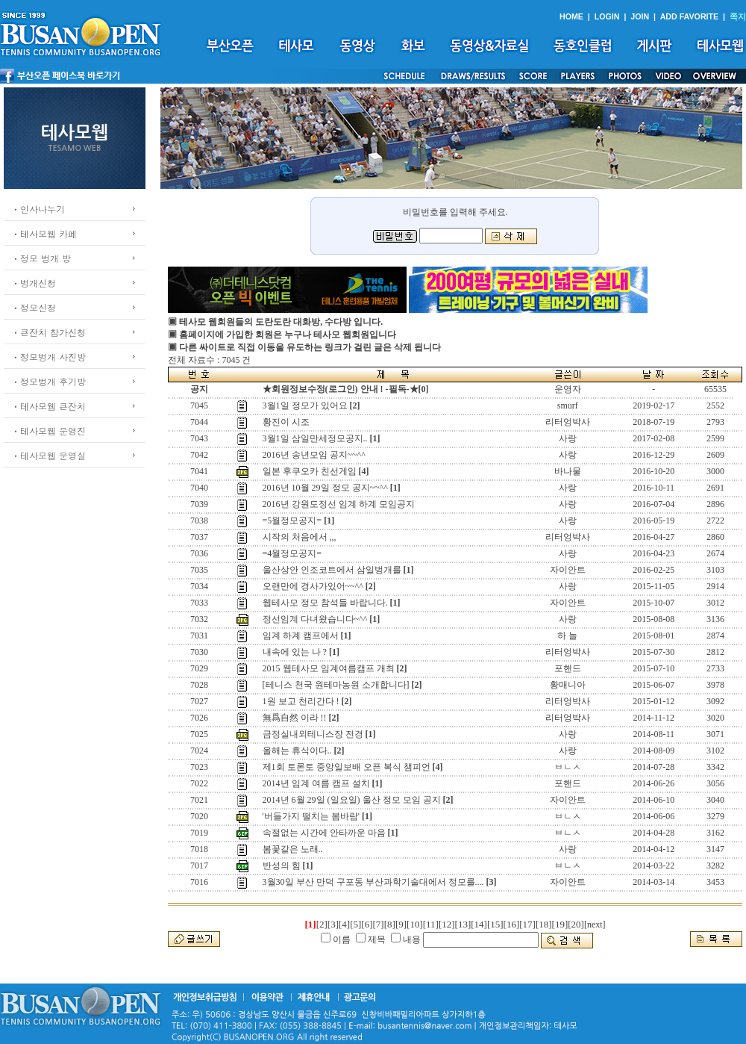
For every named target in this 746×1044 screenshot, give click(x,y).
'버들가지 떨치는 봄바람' (311, 816)
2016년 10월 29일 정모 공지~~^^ (325, 487)
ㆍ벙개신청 (33, 282)
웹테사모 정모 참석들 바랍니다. (325, 602)
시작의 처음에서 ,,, (299, 537)
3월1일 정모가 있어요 (305, 405)
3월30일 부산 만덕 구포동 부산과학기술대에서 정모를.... (373, 882)
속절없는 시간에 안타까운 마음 (324, 832)
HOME (571, 16)
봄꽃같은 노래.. (293, 849)
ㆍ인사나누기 (38, 208)
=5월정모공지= (292, 520)
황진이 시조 (286, 422)
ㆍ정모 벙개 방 (41, 258)
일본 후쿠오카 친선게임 (310, 471)
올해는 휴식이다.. (297, 750)
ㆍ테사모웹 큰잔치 (48, 406)
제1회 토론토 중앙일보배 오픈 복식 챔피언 (346, 767)
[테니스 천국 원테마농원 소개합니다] (336, 685)
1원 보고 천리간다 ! (301, 701)
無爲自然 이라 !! (295, 717)
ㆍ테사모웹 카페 (44, 233)
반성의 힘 (282, 865)
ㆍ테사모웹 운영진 (48, 430)
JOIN (639, 16)
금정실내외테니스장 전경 (313, 734)
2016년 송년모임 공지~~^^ (314, 455)
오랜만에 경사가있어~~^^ (313, 586)
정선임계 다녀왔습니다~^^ (315, 619)
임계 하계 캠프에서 (301, 635)
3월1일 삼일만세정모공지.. (315, 438)
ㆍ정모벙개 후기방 (48, 381)
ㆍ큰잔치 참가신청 (48, 332)
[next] (595, 924)
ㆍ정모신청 (33, 307)
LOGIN (607, 16)
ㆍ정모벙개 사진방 (48, 356)
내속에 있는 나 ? (295, 652)
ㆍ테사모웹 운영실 (48, 455)
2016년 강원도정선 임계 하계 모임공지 (339, 504)
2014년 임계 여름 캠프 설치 (316, 783)
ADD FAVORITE (689, 16)
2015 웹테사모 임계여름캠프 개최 (329, 668)
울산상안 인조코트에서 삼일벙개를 (332, 570)
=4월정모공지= (292, 553)
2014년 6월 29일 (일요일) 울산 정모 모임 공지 (352, 800)
